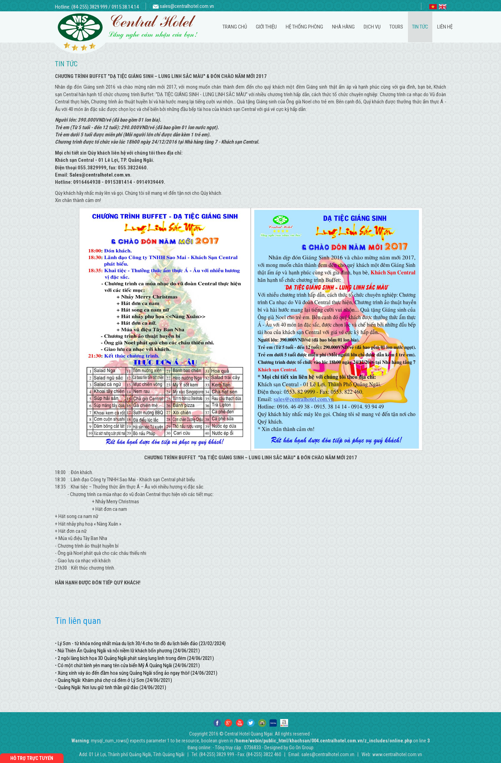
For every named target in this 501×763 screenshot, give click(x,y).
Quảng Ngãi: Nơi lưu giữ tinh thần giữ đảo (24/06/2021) (112, 687)
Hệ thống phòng (304, 27)
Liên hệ (445, 27)
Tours (396, 27)
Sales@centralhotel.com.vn (99, 175)
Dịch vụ (372, 27)
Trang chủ (235, 27)
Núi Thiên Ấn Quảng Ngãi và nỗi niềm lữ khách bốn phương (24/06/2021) (129, 651)
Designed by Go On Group (289, 747)
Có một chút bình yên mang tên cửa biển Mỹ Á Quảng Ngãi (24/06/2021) (129, 665)
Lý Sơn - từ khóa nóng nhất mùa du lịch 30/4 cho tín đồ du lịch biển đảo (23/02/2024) (142, 643)
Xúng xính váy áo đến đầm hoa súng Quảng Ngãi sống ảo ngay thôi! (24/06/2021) (137, 673)
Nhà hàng (343, 27)
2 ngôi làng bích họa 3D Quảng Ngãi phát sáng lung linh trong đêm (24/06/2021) (136, 658)
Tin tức (420, 27)
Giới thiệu (266, 27)
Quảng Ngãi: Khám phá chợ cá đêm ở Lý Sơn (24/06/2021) (115, 680)
